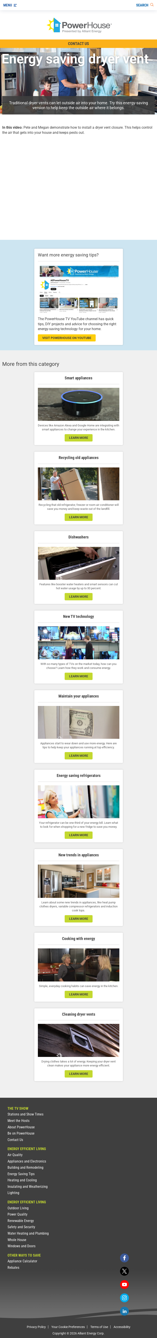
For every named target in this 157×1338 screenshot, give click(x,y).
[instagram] (124, 1297)
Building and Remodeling (25, 1167)
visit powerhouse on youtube (66, 338)
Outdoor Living (18, 1208)
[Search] (145, 5)
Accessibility (122, 1327)
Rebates (13, 1267)
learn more (78, 437)
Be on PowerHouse (21, 1133)
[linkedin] (124, 1311)
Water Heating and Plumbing (28, 1233)
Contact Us (15, 1140)
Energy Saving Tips (21, 1174)
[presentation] (78, 183)
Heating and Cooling (22, 1180)
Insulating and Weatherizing (28, 1186)
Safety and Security (21, 1227)
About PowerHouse (21, 1127)
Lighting (13, 1193)
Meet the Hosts (18, 1121)
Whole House (17, 1240)
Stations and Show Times (25, 1114)
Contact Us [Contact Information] (78, 43)
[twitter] (124, 1271)
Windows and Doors (21, 1246)
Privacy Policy (36, 1327)
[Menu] (10, 5)
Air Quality (15, 1155)
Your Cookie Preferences (68, 1327)
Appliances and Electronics (27, 1161)
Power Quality (17, 1214)
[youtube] (124, 1284)
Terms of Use (99, 1327)
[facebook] (124, 1257)
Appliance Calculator (22, 1261)
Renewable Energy (21, 1221)
